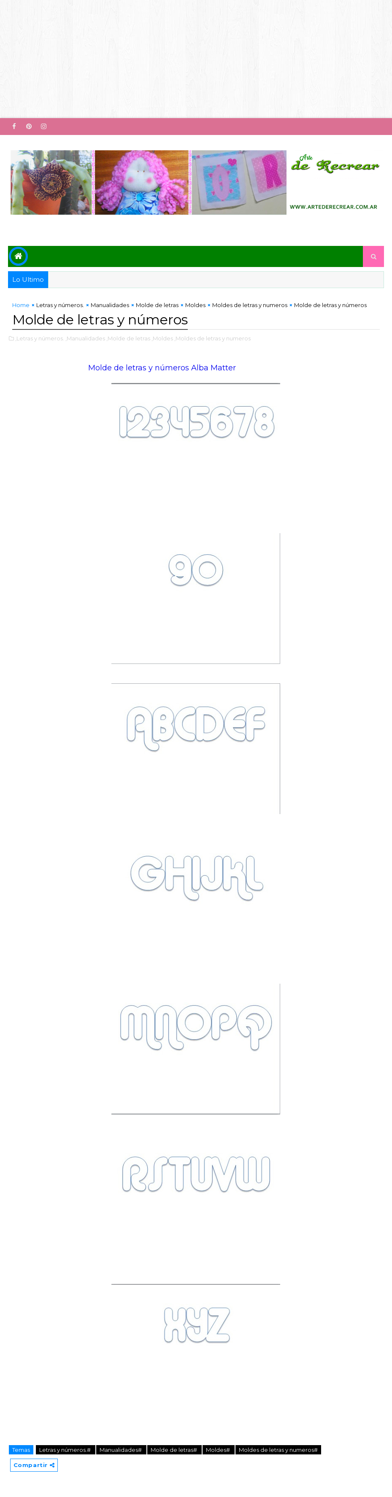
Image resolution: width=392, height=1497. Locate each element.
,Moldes (162, 338)
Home (21, 305)
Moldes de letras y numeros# (278, 1449)
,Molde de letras (128, 338)
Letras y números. (60, 305)
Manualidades (110, 305)
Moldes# (218, 1449)
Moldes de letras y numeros (249, 305)
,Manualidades (85, 338)
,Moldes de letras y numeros (212, 338)
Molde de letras (157, 305)
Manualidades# (121, 1449)
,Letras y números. (39, 338)
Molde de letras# (174, 1449)
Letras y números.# (65, 1449)
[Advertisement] (196, 59)
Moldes (195, 305)
